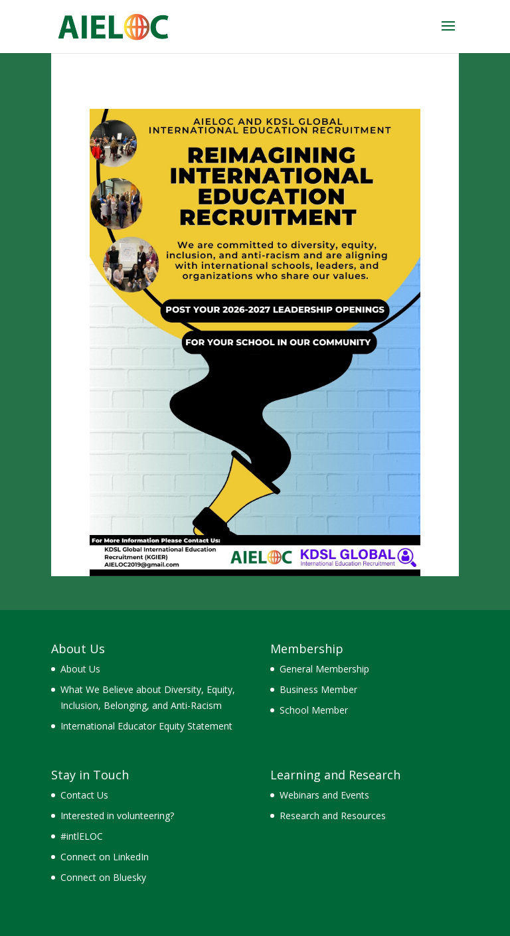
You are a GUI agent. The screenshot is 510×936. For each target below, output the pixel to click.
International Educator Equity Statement (146, 726)
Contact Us (84, 795)
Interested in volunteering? (117, 815)
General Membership (324, 669)
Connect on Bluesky (103, 877)
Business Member (318, 689)
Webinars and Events (324, 795)
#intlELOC (81, 836)
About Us (80, 669)
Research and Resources (333, 815)
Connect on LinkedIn (104, 856)
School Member (314, 710)
